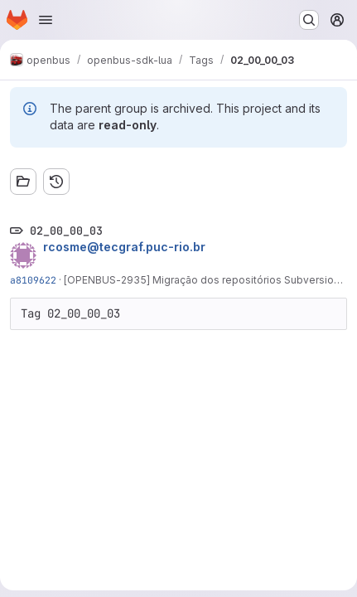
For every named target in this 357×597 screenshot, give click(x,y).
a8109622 (33, 280)
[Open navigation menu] (45, 20)
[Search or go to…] (309, 20)
